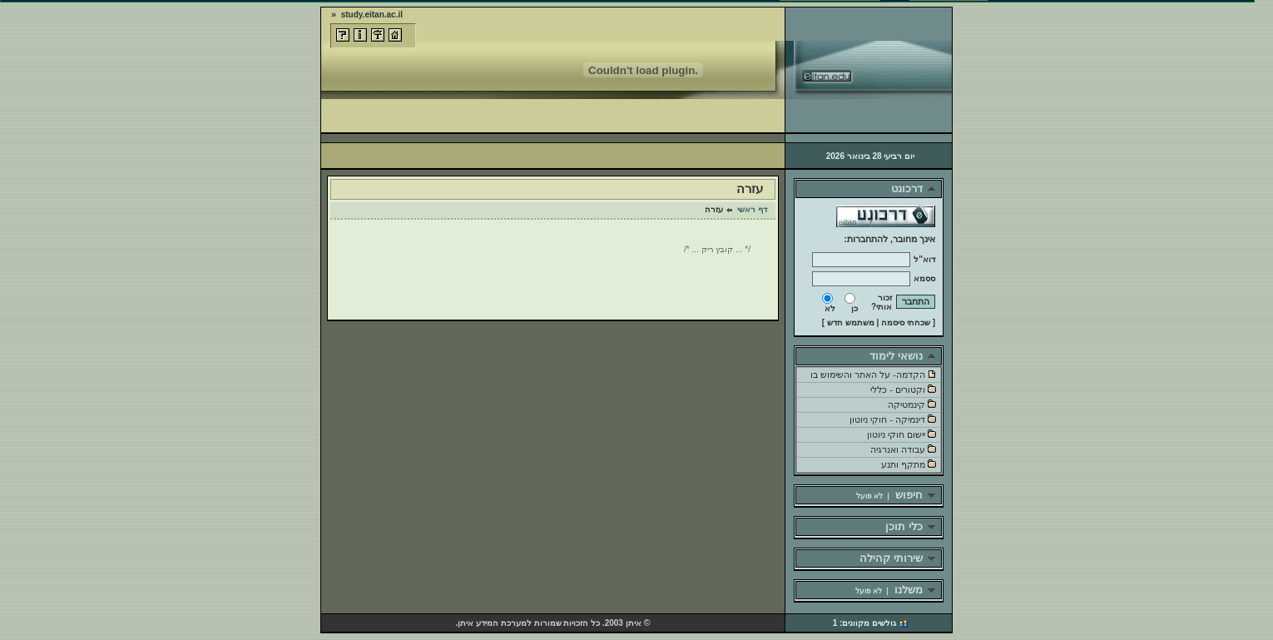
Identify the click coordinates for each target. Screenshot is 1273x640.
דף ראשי (752, 209)
